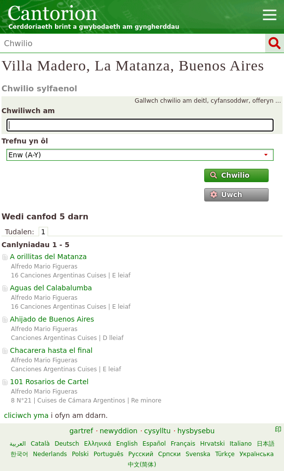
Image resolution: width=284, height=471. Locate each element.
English (126, 443)
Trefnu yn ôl (24, 141)
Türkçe (224, 454)
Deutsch (67, 443)
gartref (81, 431)
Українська (256, 454)
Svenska (197, 454)
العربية (17, 443)
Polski (80, 454)
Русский (140, 454)
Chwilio (230, 175)
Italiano (240, 443)
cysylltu (157, 431)
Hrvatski (212, 443)
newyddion (118, 431)
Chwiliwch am (28, 111)
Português (108, 454)
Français (183, 443)
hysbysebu (196, 431)
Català (40, 443)
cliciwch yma (26, 415)
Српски (169, 454)
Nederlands (50, 454)
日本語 (266, 443)
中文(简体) (142, 464)
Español (154, 443)
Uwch (226, 195)
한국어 (19, 454)
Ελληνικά (97, 443)
